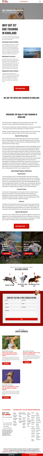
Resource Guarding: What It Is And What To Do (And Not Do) (31, 354)
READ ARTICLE (6, 364)
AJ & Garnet (28, 419)
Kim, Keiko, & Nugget (29, 422)
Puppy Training (14, 414)
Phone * (23, 304)
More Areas (38, 440)
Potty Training (20, 417)
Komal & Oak (28, 425)
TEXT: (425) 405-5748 (23, 1)
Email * (6, 304)
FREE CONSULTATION (32, 454)
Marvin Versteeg (24, 414)
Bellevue (37, 416)
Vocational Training (21, 423)
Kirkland (32, 418)
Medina (32, 427)
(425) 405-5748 (10, 454)
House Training (14, 423)
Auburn (37, 436)
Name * (6, 301)
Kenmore (38, 427)
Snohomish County (38, 438)
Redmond (38, 418)
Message (7, 311)
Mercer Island (37, 425)
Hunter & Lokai (24, 419)
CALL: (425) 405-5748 (7, 424)
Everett (37, 432)
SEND (22, 320)
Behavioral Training (15, 417)
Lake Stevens (37, 414)
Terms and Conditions (7, 429)
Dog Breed (24, 308)
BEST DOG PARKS (7, 254)
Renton (32, 419)
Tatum (28, 427)
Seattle (32, 424)
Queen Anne (38, 431)
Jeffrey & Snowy (24, 422)
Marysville (38, 419)
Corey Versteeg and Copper (29, 415)
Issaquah (33, 423)
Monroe (32, 421)
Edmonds (33, 434)
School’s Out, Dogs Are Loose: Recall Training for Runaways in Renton (10, 355)
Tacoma (32, 436)
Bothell (32, 413)
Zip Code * (24, 301)
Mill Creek (33, 429)
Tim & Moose (24, 428)
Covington (38, 434)
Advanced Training (15, 425)
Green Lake (33, 431)
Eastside (33, 437)
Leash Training (20, 420)
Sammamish (38, 423)
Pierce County (32, 441)
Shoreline (38, 429)
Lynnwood (33, 432)
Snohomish (33, 416)
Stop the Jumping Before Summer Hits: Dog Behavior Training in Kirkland (10, 389)
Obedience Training (21, 414)
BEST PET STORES (28, 254)
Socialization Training (15, 420)
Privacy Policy (5, 427)
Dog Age (7, 308)
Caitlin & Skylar (24, 425)
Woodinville (38, 421)
